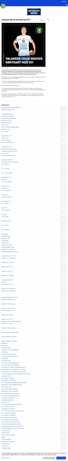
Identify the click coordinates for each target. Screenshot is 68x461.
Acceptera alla (61, 458)
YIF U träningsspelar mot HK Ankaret (10, 356)
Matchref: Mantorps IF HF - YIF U (9, 256)
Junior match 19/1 (6, 402)
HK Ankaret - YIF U (6, 129)
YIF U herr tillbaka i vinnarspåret (9, 413)
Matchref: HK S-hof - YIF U (7, 319)
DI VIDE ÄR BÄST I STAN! (7, 114)
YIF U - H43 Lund (5, 225)
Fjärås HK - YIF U (5, 138)
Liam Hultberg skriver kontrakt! (8, 155)
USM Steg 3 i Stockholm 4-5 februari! (10, 162)
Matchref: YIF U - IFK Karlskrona (9, 258)
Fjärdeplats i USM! (6, 238)
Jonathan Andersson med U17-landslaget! (11, 321)
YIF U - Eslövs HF (5, 229)
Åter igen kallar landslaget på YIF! (9, 118)
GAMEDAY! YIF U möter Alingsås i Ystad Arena (12, 384)
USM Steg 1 (4, 214)
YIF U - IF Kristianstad (6, 140)
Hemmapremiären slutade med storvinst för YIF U (13, 426)
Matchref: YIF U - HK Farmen (8, 275)
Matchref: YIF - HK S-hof (7, 271)
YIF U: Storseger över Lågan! (8, 378)
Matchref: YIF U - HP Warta (7, 262)
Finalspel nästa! (5, 242)
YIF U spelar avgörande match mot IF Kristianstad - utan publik (15, 373)
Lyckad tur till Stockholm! (7, 159)
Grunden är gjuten (6, 443)
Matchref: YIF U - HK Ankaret (8, 249)
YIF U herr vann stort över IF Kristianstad (10, 365)
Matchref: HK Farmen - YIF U (8, 310)
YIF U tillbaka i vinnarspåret (8, 400)
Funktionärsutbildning (6, 439)
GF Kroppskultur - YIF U (7, 177)
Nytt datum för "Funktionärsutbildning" (10, 349)
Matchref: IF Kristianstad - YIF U (9, 308)
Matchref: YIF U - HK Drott (7, 323)
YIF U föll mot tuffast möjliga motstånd (10, 395)
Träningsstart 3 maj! (6, 360)
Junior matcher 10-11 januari (8, 406)
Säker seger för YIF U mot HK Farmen (10, 391)
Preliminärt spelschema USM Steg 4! (10, 251)
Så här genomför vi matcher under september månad (13, 367)
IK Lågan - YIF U (5, 194)
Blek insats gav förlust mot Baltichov (10, 389)
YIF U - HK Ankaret (6, 210)
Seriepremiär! (4, 343)
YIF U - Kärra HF (5, 131)
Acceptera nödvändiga (49, 458)
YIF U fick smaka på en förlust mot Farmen (11, 424)
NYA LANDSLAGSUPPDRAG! (8, 116)
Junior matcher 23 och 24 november (10, 419)
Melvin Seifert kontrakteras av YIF (9, 149)
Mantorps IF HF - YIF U (6, 135)
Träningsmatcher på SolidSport (9, 354)
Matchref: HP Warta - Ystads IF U (9, 328)
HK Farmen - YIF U (6, 186)
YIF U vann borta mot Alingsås (8, 435)
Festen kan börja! (5, 432)
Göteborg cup (5, 352)
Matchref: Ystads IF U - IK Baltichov (9, 341)
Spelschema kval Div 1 (7, 122)
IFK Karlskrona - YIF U (6, 221)
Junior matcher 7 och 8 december (9, 417)
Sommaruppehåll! (6, 236)
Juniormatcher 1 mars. (7, 387)
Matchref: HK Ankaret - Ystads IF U (9, 336)
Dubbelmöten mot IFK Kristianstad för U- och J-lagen (13, 369)
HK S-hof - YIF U (5, 188)
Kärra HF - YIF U (5, 207)
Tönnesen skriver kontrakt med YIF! (16, 20)
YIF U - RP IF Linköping (7, 181)
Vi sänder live (4, 445)
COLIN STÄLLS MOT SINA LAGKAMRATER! (11, 107)
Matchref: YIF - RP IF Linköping (8, 304)
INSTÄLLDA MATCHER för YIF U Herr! (10, 297)
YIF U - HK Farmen (6, 168)
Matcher (3, 437)
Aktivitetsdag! (5, 234)
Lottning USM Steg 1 (6, 347)
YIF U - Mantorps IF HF (6, 190)
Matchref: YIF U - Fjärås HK (7, 314)
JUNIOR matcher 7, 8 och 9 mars (9, 380)
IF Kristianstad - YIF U (6, 201)
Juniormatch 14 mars (6, 376)
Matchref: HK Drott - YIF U (7, 266)
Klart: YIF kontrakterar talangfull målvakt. (10, 127)
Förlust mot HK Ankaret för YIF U (9, 397)
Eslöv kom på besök (6, 448)
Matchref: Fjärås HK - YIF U (7, 284)
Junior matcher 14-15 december (9, 415)
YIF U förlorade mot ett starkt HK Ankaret (11, 421)
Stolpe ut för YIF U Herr (7, 120)
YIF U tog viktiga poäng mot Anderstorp (10, 393)
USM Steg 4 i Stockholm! (7, 245)
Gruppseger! (4, 345)
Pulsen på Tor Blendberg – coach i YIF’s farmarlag (13, 428)
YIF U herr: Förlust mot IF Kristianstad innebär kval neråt (14, 371)
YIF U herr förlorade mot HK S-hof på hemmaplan (12, 411)
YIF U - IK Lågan (5, 153)
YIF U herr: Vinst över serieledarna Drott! (10, 363)
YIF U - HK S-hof (5, 164)
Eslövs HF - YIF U (5, 124)
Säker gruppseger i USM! (7, 280)
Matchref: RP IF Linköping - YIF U (9, 288)
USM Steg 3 (4, 179)
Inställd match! (5, 358)
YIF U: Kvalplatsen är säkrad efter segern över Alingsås (14, 382)
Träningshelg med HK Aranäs (8, 441)
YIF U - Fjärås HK (5, 203)
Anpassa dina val (6, 457)
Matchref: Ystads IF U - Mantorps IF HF (10, 332)
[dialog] (34, 455)
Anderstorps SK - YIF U (7, 146)
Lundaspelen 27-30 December (8, 408)
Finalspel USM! (5, 240)
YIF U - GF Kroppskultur (7, 173)
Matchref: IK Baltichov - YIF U (8, 247)
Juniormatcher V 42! (6, 430)
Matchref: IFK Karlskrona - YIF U (9, 299)
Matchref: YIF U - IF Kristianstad (9, 290)
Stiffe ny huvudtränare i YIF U (8, 142)
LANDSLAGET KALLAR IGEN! (8, 109)
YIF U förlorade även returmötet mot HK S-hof (12, 404)
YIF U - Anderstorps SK (7, 197)
